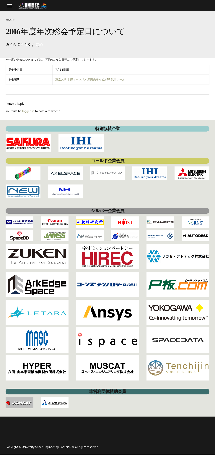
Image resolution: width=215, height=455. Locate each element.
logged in (28, 111)
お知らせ (10, 20)
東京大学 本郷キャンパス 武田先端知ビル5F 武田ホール (90, 80)
